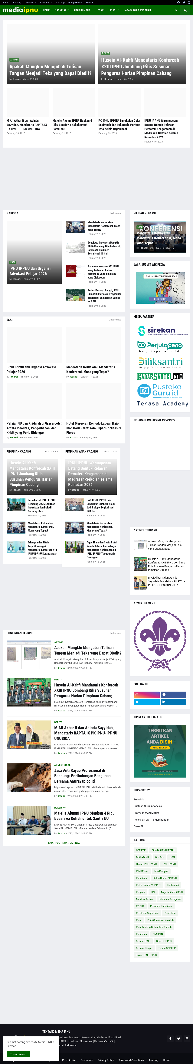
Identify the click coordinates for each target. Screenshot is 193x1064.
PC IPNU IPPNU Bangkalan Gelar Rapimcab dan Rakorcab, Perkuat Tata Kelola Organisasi (119, 125)
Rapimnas (141, 934)
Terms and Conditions (131, 1060)
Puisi (138, 920)
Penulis (89, 2)
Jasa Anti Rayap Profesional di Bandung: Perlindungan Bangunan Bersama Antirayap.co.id (82, 776)
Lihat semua (115, 213)
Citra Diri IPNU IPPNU (163, 850)
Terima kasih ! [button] (18, 1054)
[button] (176, 10)
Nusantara (86, 1041)
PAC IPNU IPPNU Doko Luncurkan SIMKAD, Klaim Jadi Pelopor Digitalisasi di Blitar (101, 505)
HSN (172, 857)
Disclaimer (87, 1060)
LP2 (153, 892)
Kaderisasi (141, 878)
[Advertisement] (96, 178)
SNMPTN (158, 934)
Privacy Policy (106, 1060)
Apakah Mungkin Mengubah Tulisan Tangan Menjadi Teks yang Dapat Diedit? (50, 70)
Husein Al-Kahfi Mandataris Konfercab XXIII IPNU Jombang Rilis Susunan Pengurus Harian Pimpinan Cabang (140, 66)
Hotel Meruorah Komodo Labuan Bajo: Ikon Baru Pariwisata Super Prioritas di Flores (93, 428)
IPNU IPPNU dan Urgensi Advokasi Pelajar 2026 (30, 271)
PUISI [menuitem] (113, 10)
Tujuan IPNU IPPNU (146, 955)
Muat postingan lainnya (64, 842)
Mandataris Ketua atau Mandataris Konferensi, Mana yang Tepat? (104, 226)
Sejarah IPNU (143, 941)
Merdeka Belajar (144, 899)
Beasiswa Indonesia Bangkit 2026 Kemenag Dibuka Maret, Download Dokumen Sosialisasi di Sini (104, 248)
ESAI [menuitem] (100, 10)
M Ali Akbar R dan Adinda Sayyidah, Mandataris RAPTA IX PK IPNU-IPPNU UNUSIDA (27, 125)
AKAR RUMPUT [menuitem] (82, 10)
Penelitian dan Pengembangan (151, 819)
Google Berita (75, 2)
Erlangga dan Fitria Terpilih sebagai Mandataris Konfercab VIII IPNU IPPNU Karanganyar (42, 548)
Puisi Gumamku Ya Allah (160, 920)
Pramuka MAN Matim (146, 812)
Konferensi (173, 885)
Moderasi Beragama (170, 899)
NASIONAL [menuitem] (60, 10)
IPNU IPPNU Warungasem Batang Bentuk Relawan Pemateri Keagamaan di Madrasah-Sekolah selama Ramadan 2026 (161, 129)
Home (6, 2)
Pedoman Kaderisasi (161, 906)
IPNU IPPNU (169, 864)
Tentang (17, 2)
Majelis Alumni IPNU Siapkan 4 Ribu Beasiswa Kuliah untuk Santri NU (72, 125)
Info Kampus (161, 871)
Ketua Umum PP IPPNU (148, 885)
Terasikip (139, 799)
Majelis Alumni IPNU (172, 892)
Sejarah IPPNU (164, 941)
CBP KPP (141, 850)
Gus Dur (159, 857)
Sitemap (60, 2)
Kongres (140, 892)
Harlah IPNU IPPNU (146, 864)
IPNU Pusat (142, 871)
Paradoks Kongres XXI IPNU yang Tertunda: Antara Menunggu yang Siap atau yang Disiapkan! (103, 272)
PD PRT (140, 906)
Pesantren (170, 913)
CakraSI (138, 826)
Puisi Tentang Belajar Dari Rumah (154, 927)
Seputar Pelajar (144, 948)
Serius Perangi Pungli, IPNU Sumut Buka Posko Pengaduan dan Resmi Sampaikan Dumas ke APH (104, 296)
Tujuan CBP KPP (167, 948)
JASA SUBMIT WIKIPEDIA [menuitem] (137, 10)
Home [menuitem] (46, 10)
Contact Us (30, 2)
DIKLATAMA (142, 857)
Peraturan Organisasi (147, 913)
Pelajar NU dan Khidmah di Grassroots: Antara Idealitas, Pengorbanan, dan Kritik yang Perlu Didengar (34, 428)
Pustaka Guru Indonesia (148, 806)
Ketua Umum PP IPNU (165, 878)
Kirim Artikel (46, 2)
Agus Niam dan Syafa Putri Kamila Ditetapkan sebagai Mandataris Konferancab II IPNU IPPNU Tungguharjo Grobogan (102, 550)
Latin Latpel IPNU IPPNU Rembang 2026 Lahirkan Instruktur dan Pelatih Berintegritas (42, 505)
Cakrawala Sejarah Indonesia (59, 1045)
